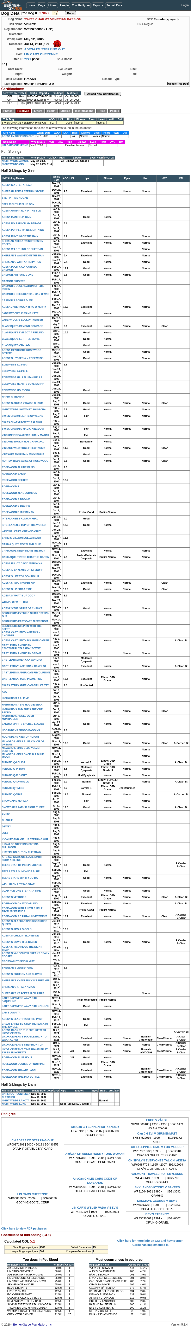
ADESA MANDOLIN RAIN (16, 217)
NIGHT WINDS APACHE (15, 161)
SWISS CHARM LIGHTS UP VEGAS (22, 416)
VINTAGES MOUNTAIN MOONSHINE (23, 454)
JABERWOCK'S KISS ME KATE (20, 313)
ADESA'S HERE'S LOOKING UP (20, 576)
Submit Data (114, 5)
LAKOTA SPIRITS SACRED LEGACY (23, 723)
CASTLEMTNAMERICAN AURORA (22, 659)
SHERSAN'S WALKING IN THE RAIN (23, 255)
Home (31, 5)
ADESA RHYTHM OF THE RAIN (20, 236)
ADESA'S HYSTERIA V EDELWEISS (22, 358)
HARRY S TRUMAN (13, 396)
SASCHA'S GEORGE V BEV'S (157, 1200)
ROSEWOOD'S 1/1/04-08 (16, 505)
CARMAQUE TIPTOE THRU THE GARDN (25, 557)
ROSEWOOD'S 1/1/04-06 (16, 499)
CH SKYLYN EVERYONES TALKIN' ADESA (157, 1160)
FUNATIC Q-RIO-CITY (14, 775)
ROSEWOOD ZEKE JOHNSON (19, 493)
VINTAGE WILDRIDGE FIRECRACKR (23, 448)
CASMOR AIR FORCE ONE (17, 274)
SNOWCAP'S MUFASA (15, 800)
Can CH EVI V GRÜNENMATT (157, 1133)
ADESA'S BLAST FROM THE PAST (22, 1019)
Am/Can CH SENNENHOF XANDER (95, 1127)
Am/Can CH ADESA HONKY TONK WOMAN (94, 1153)
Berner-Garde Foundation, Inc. (33, 1324)
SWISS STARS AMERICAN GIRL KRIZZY (25, 685)
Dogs (41, 5)
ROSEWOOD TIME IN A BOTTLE (20, 1076)
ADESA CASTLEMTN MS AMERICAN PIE (25, 640)
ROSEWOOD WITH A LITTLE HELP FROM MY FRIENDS (22, 910)
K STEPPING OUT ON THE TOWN (21, 852)
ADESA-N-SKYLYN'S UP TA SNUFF (22, 570)
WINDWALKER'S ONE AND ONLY (21, 531)
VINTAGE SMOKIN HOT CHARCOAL (23, 441)
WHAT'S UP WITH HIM (15, 602)
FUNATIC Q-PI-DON (13, 768)
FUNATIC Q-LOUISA (13, 762)
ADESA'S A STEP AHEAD (17, 185)
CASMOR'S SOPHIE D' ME (17, 300)
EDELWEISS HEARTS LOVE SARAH (23, 383)
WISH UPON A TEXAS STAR (18, 884)
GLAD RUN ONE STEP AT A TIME (21, 890)
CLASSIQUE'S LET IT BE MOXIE (21, 339)
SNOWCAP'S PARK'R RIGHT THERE (23, 807)
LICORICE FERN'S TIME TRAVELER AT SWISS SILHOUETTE (25, 1051)
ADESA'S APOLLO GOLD (17, 929)
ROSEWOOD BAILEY (14, 473)
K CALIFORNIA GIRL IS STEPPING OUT (25, 839)
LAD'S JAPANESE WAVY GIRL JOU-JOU (25, 1006)
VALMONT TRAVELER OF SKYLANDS (157, 1174)
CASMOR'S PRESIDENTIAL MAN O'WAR (25, 294)
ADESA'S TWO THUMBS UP (18, 582)
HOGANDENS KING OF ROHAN (20, 736)
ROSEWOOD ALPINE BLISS (18, 467)
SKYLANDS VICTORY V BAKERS (157, 1187)
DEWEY (6, 826)
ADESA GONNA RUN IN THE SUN (21, 210)
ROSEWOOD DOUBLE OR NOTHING (23, 1064)
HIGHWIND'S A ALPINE (15, 698)
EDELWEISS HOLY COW (16, 390)
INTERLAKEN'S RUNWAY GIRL (20, 518)
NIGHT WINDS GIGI (13, 164)
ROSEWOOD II (10, 486)
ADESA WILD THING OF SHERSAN (22, 249)
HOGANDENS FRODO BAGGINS (21, 730)
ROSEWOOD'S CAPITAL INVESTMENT (24, 916)
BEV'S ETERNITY (157, 1214)
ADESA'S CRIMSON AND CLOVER (22, 974)
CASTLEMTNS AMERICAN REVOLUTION (26, 672)
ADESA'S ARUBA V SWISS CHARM (22, 403)
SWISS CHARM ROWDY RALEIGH (22, 422)
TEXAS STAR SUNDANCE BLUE (20, 871)
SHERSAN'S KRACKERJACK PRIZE (23, 993)
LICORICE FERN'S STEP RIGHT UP (22, 1044)
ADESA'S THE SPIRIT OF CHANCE (22, 608)
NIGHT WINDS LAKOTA (15, 1100)
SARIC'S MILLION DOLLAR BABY (22, 537)
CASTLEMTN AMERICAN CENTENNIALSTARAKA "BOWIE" (21, 647)
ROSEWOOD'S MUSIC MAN (18, 512)
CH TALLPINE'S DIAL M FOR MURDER (157, 1147)
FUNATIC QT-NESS (13, 788)
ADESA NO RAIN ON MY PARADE (21, 223)
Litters (52, 5)
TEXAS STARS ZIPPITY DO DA (20, 877)
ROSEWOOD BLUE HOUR (17, 1057)
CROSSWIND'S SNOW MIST (18, 961)
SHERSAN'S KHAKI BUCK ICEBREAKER (26, 980)
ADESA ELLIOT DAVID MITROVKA (22, 563)
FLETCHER (8, 1097)
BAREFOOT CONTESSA (16, 1094)
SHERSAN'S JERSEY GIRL (17, 967)
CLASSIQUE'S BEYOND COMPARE (22, 326)
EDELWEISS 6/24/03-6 (14, 371)
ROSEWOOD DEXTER (15, 480)
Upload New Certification (103, 93)
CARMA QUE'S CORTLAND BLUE (21, 544)
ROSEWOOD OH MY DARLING (20, 903)
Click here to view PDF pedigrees (24, 1228)
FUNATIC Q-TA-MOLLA (15, 781)
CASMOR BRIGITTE (13, 281)
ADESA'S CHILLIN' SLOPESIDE (20, 935)
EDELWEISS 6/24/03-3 (14, 364)
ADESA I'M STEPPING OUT (44, 49)
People (64, 5)
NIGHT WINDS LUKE (14, 1103)
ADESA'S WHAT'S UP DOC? (18, 595)
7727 (27, 59)
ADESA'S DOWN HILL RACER (19, 942)
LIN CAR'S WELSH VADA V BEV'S (95, 1207)
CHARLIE (7, 820)
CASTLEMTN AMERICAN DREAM (21, 653)
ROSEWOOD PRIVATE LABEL (19, 1070)
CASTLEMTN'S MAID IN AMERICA (22, 679)
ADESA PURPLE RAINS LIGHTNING (23, 229)
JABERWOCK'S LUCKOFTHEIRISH (22, 319)
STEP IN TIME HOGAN (15, 197)
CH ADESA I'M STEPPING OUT (33, 1140)
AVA (4, 691)
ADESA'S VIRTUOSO (14, 897)
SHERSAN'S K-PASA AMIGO (18, 987)
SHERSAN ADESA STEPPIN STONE (23, 191)
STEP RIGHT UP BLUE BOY (18, 204)
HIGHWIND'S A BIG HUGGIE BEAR (22, 704)
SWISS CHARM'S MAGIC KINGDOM (23, 428)
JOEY (5, 833)
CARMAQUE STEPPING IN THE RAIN (23, 550)
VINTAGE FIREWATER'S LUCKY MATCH (25, 435)
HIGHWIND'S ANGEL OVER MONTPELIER (18, 717)
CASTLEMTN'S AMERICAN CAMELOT (24, 666)
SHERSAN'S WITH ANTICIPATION (21, 262)
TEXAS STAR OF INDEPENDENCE (22, 865)
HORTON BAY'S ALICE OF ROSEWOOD (25, 460)
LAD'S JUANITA (11, 1012)
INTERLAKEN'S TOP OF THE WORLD (24, 525)
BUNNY (6, 813)
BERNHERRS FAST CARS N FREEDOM (25, 621)
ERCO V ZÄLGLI (157, 1120)
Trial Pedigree (81, 5)
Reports (98, 5)
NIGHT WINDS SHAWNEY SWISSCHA (24, 409)
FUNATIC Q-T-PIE (12, 794)
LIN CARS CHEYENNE (41, 54)
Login (185, 5)
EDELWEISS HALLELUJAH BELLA (22, 377)
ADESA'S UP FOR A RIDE (17, 589)
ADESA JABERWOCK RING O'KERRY (24, 306)
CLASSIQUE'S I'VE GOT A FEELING (23, 332)
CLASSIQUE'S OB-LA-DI (16, 345)
